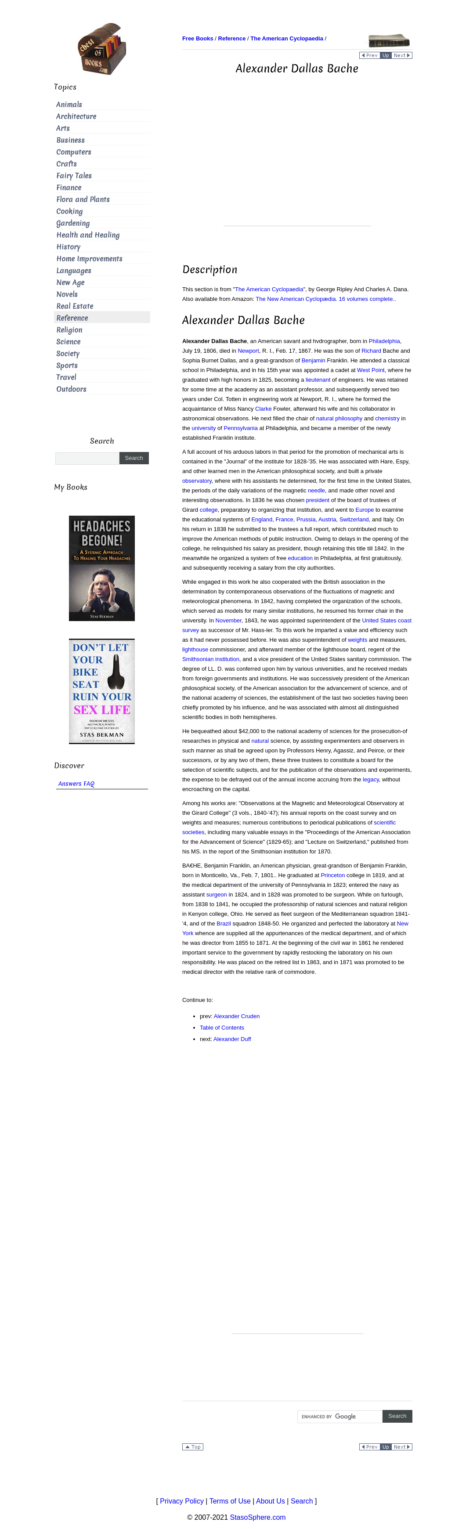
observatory (197, 480)
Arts (63, 128)
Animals (69, 104)
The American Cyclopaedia (269, 289)
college (209, 509)
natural (260, 740)
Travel (66, 377)
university (204, 428)
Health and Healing (87, 235)
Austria (327, 519)
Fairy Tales (74, 176)
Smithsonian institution (210, 659)
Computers (73, 152)
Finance (68, 187)
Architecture (76, 116)
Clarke (263, 408)
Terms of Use (230, 1501)
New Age (70, 282)
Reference (72, 318)
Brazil (224, 923)
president (317, 500)
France (284, 519)
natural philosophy (339, 418)
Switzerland (354, 519)
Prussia (305, 519)
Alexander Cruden (237, 1016)
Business (70, 140)
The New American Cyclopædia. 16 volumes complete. (325, 299)
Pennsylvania (241, 428)
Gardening (73, 223)
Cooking (69, 211)
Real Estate (74, 306)
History (68, 247)
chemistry (387, 418)
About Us (270, 1501)
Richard (371, 350)
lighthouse (195, 649)
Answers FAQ (76, 784)
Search (302, 1501)
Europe (364, 509)
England (261, 519)
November (229, 620)
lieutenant (318, 379)
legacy (371, 779)
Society (67, 353)
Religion (69, 330)
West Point (371, 370)
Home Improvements (89, 259)
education (300, 558)
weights (357, 639)
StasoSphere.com (258, 1517)
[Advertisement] (297, 164)
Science (68, 342)
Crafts (66, 164)
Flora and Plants (83, 199)
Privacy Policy (182, 1501)
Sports (67, 365)
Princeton (333, 875)
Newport (248, 350)
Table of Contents (222, 1027)
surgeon (216, 894)
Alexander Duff (232, 1039)
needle (316, 490)
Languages (73, 270)
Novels (67, 294)
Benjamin (313, 360)
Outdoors (71, 389)
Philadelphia (384, 341)
